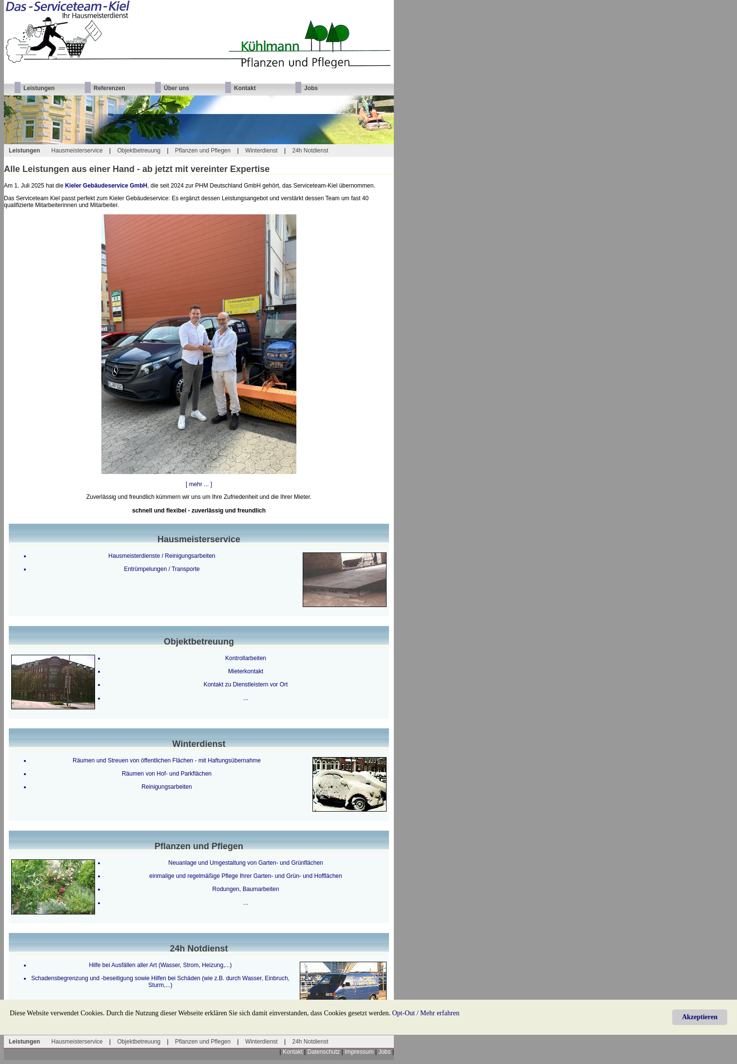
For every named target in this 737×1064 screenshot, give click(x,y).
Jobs (384, 1051)
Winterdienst (261, 150)
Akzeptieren (700, 1017)
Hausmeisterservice (76, 150)
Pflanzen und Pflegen (203, 150)
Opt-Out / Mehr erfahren (426, 1013)
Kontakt (293, 1051)
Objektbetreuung (139, 150)
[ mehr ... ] (199, 484)
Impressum (359, 1051)
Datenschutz (324, 1051)
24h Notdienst (310, 150)
